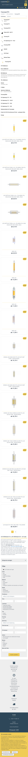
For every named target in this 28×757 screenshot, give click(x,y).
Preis (3, 598)
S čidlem (3, 87)
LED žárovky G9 (16, 74)
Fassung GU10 (7, 28)
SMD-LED (14, 251)
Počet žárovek (5, 625)
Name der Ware (5, 648)
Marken (3, 640)
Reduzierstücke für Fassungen (7, 109)
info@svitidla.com (14, 723)
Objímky (25, 70)
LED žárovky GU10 (22, 74)
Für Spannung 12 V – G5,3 (9, 40)
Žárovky (18, 70)
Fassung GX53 (7, 44)
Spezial (5, 49)
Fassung (4, 616)
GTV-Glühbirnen (4, 65)
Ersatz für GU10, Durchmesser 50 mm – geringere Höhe (13, 112)
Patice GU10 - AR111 (8, 32)
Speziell (5, 21)
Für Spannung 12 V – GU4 (6, 103)
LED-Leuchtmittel (10, 14)
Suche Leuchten (14, 654)
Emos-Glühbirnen (4, 68)
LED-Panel (6, 53)
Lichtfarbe (4, 603)
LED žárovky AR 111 (19, 75)
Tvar (3, 611)
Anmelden (21, 7)
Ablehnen (15, 752)
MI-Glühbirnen (4, 73)
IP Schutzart (4, 630)
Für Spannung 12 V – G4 (6, 97)
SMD (7, 84)
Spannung (4, 620)
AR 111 (2, 91)
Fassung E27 (7, 19)
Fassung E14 (7, 23)
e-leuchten (3, 14)
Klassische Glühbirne (7, 91)
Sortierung (3, 16)
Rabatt (3, 587)
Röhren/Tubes (7, 57)
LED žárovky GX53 (4, 75)
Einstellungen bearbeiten (8, 754)
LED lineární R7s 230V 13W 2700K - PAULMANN (14, 524)
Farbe (3, 571)
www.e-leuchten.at (14, 726)
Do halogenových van (4, 70)
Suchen (25, 4)
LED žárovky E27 (4, 74)
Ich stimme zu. (6, 752)
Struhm (2, 83)
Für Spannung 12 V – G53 (6, 106)
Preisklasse (4, 594)
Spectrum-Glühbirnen (5, 90)
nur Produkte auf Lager (8, 569)
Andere (3, 635)
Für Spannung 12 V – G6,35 (7, 100)
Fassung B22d (4, 94)
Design (2, 115)
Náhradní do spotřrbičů (13, 70)
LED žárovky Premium (12, 75)
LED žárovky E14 (10, 74)
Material (4, 579)
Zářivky (22, 70)
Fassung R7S (8, 61)
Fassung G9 (6, 36)
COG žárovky (3, 84)
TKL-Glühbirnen (4, 80)
